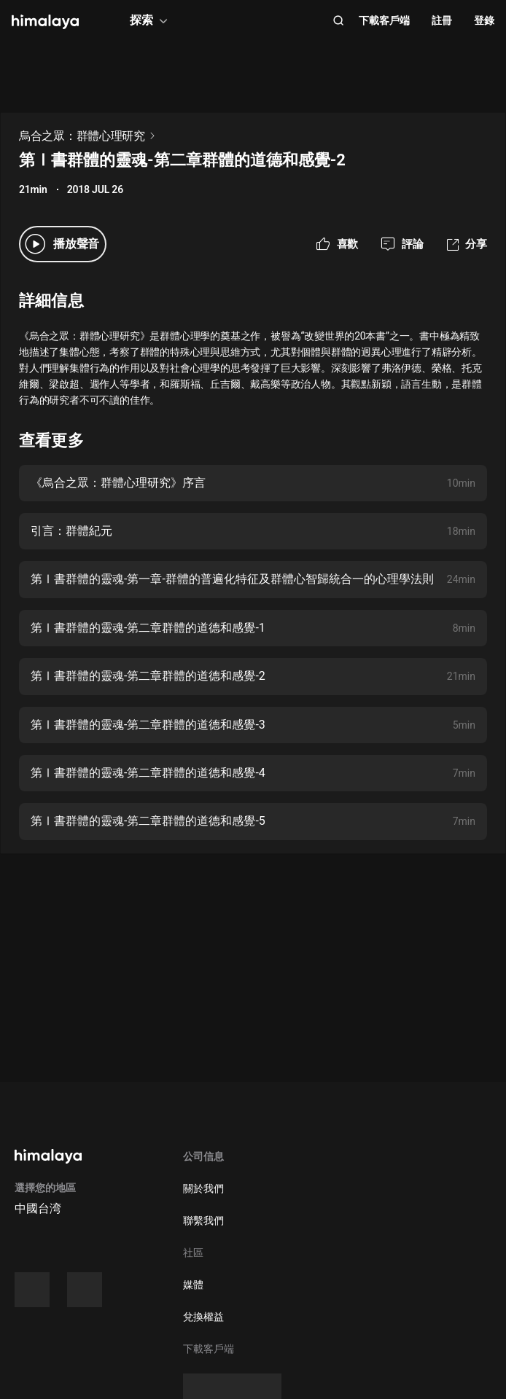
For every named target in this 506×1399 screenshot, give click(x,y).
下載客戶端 (384, 20)
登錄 (484, 20)
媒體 (193, 1284)
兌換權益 (203, 1316)
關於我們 (203, 1188)
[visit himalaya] (45, 22)
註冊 (442, 20)
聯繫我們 (203, 1220)
